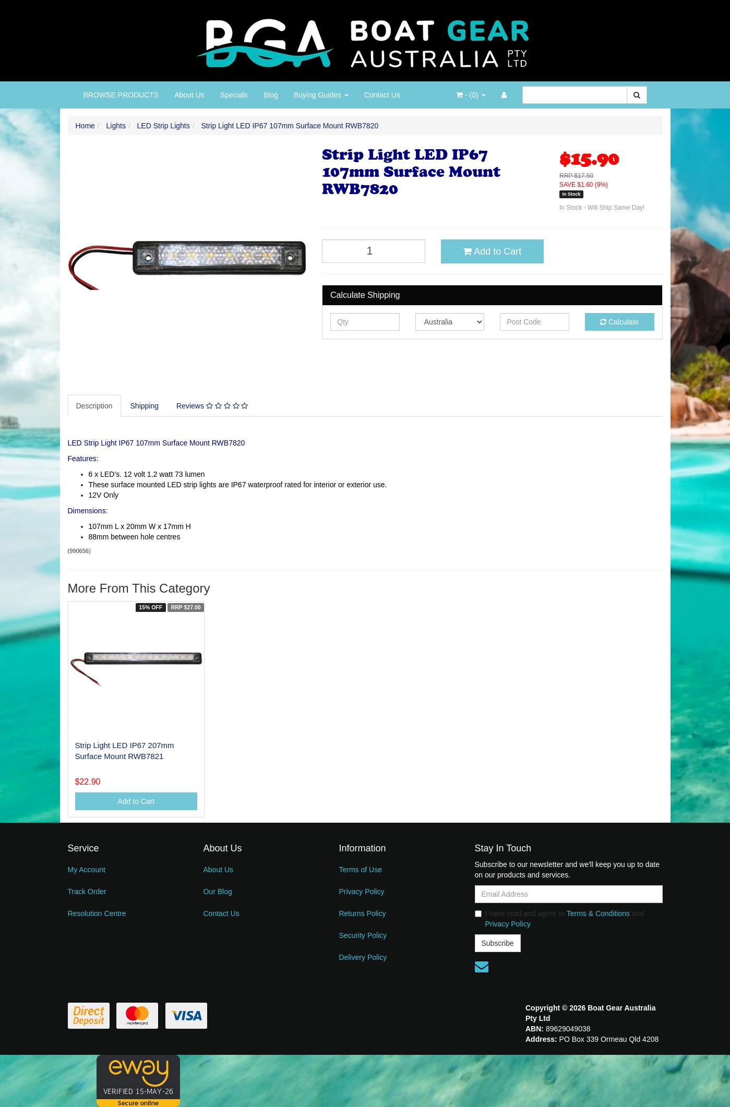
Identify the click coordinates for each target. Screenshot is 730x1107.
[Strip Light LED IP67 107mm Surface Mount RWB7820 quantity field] (373, 251)
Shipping (144, 406)
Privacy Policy (361, 891)
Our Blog (217, 891)
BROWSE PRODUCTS (121, 95)
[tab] (95, 406)
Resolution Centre (97, 913)
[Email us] (481, 966)
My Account (86, 869)
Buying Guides (321, 95)
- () (470, 95)
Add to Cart (492, 251)
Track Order (87, 891)
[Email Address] (569, 894)
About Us (189, 95)
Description (94, 406)
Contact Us (382, 95)
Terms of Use (360, 869)
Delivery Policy (363, 957)
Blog (271, 95)
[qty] (365, 322)
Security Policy (363, 935)
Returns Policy (362, 913)
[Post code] (534, 322)
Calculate (619, 322)
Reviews (212, 406)
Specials (234, 95)
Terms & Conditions (598, 913)
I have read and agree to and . (559, 918)
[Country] (450, 322)
